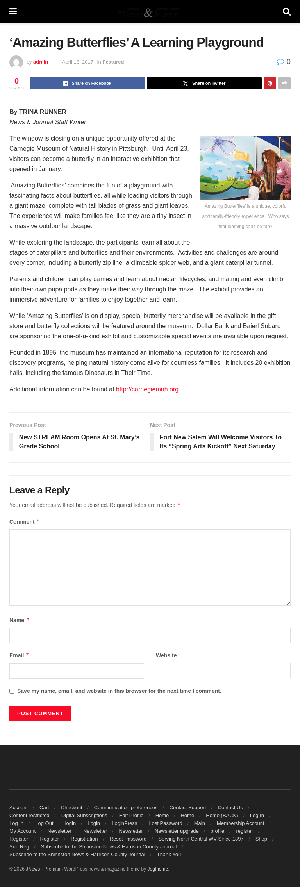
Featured (113, 62)
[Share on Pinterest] (270, 83)
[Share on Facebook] (87, 83)
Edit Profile (131, 815)
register (244, 831)
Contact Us (230, 807)
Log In (257, 815)
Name (19, 620)
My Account (22, 831)
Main (199, 823)
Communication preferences (126, 807)
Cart (44, 807)
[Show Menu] (13, 11)
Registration (84, 839)
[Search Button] (287, 11)
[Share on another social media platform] (284, 83)
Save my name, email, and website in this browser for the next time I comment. (119, 691)
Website (166, 656)
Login (94, 823)
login (70, 823)
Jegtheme (157, 869)
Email (19, 655)
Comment (24, 522)
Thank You (169, 854)
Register (18, 839)
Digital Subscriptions (84, 815)
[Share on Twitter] (204, 83)
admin (40, 62)
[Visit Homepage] (149, 12)
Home (162, 815)
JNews (33, 869)
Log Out (44, 823)
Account (18, 807)
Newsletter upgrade (177, 831)
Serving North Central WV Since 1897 (200, 839)
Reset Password (128, 839)
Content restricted (29, 815)
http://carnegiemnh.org (147, 389)
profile (217, 831)
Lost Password (165, 823)
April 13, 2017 (77, 62)
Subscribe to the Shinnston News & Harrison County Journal (109, 847)
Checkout (71, 807)
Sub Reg (19, 847)
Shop (261, 839)
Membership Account (240, 823)
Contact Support (188, 807)
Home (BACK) (222, 815)
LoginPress (124, 823)
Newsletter (59, 831)
